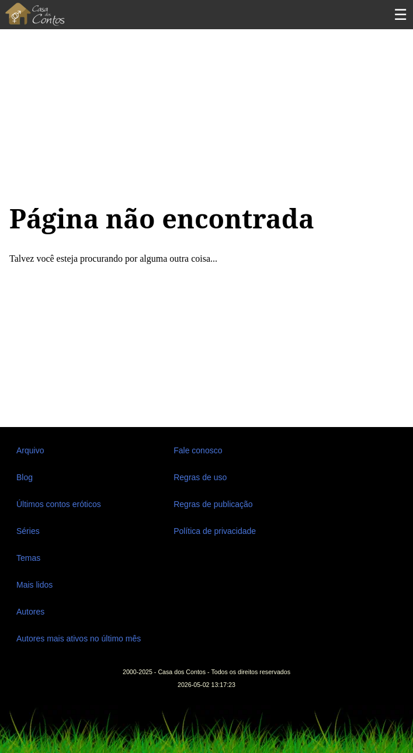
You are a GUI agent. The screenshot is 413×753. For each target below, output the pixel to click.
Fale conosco (197, 450)
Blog (24, 477)
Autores (30, 611)
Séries (28, 531)
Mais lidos (34, 584)
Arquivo (30, 450)
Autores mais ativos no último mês (78, 638)
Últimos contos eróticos (58, 504)
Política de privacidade (214, 531)
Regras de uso (200, 477)
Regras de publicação (212, 504)
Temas (28, 558)
